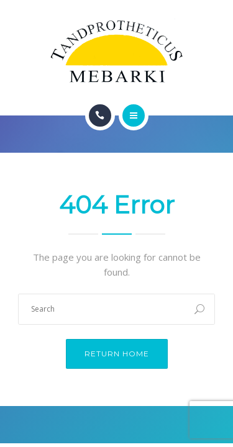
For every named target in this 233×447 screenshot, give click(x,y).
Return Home (117, 353)
